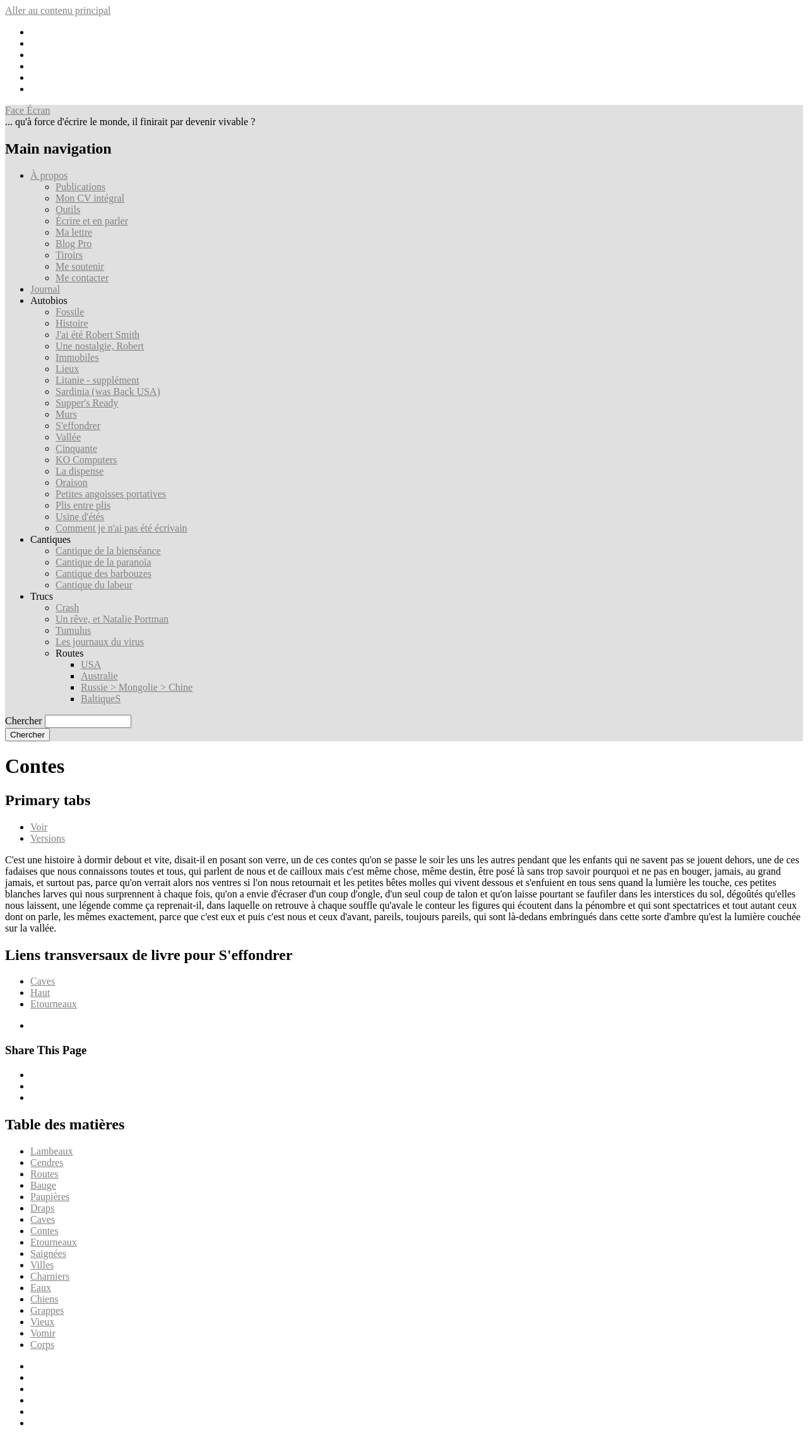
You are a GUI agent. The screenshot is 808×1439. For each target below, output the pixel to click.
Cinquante (76, 448)
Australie (99, 676)
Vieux (42, 1321)
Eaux (40, 1287)
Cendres (46, 1162)
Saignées (48, 1253)
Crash (67, 607)
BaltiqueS (101, 698)
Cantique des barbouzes (104, 573)
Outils (68, 209)
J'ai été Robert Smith (98, 334)
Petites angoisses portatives (111, 494)
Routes (44, 1174)
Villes (42, 1265)
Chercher (23, 720)
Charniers (49, 1276)
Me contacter (82, 277)
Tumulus (73, 630)
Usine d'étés (80, 516)
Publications (80, 186)
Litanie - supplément (97, 380)
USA (91, 664)
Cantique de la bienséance (108, 550)
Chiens (44, 1299)
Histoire (72, 323)
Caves (42, 981)
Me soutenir (80, 266)
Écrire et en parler (92, 221)
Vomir (43, 1333)
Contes (44, 1230)
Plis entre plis (83, 505)
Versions (47, 838)
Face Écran (27, 110)
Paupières (49, 1196)
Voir (38, 827)
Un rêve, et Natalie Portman (112, 619)
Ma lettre (74, 232)
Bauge (43, 1185)
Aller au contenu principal (58, 10)
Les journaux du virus (100, 641)
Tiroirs (69, 255)
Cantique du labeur (94, 585)
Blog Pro (74, 243)
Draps (42, 1208)
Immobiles (77, 357)
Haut (40, 992)
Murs (66, 414)
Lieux (67, 368)
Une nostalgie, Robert (100, 346)
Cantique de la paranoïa (104, 562)
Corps (42, 1344)
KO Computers (86, 459)
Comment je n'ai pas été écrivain (121, 528)
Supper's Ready (87, 403)
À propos (49, 175)
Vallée (68, 437)
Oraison (72, 482)
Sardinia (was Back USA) (108, 391)
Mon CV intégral (90, 198)
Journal (45, 289)
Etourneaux (53, 1004)
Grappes (47, 1310)
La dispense (80, 471)
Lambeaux (51, 1151)
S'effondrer (78, 425)
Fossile (70, 312)
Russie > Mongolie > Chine (137, 687)
